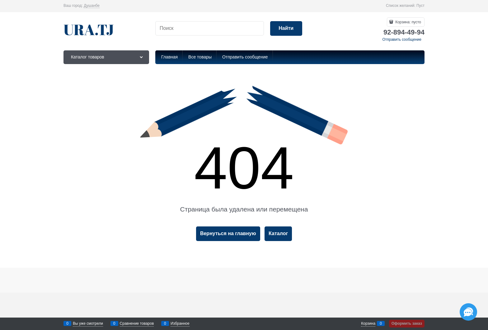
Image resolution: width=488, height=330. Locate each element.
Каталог (278, 233)
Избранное (180, 323)
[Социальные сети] (468, 312)
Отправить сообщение (401, 39)
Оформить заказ (407, 323)
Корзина (368, 323)
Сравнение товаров (137, 323)
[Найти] (286, 28)
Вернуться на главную (228, 233)
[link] (92, 5)
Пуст (420, 5)
